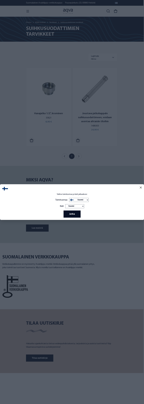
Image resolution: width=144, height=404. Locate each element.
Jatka (72, 214)
